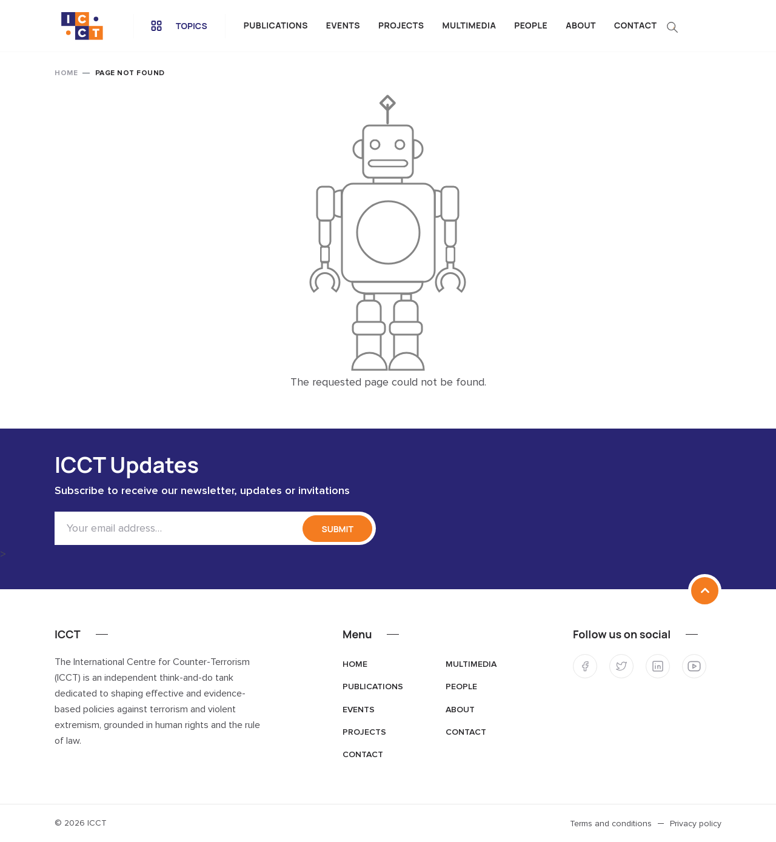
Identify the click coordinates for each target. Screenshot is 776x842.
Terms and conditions (611, 824)
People (530, 25)
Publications (276, 25)
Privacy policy (695, 824)
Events (343, 25)
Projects (401, 25)
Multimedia (470, 25)
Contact (635, 25)
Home (66, 73)
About (581, 25)
